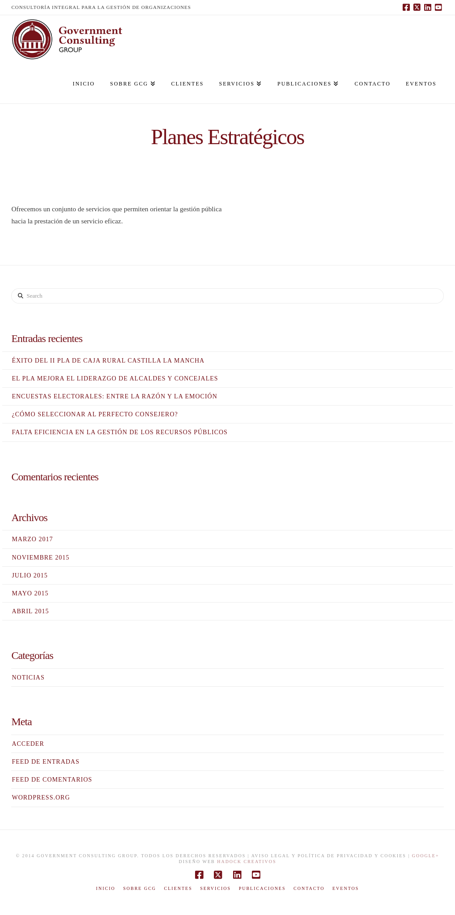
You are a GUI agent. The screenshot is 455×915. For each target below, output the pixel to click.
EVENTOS (345, 888)
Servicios (215, 888)
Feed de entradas (45, 761)
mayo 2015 (30, 593)
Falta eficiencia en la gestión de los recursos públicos (119, 432)
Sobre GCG (139, 888)
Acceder (28, 743)
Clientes (178, 888)
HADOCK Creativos (246, 861)
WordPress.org (41, 797)
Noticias (28, 677)
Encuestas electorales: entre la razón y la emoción (114, 396)
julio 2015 (29, 575)
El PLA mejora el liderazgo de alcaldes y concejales (115, 378)
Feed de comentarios (52, 779)
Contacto (308, 888)
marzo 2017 (32, 539)
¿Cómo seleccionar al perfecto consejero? (95, 414)
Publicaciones (262, 888)
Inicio (105, 888)
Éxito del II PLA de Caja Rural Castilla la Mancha (108, 360)
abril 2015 (30, 611)
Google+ (425, 855)
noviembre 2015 (40, 557)
